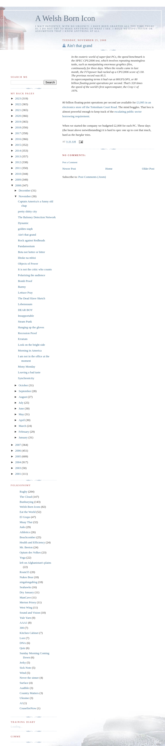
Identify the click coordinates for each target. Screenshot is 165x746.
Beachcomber (27, 537)
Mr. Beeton (26, 547)
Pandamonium (26, 246)
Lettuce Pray (25, 292)
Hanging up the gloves (31, 327)
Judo (22, 527)
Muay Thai (26, 522)
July (21, 402)
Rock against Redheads (31, 240)
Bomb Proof (25, 281)
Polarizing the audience (31, 275)
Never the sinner (29, 677)
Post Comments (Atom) (92, 177)
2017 (18, 133)
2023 (18, 98)
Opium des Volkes (30, 552)
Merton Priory (28, 602)
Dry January (27, 592)
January (24, 437)
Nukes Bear (26, 577)
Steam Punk (25, 321)
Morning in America (29, 350)
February (24, 431)
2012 (18, 162)
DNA (23, 643)
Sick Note (25, 667)
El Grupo (25, 517)
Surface (24, 682)
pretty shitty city (27, 211)
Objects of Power (28, 263)
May (22, 414)
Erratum (22, 339)
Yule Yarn (25, 617)
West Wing (26, 607)
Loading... (17, 726)
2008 (18, 185)
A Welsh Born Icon (65, 18)
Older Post (148, 168)
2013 (18, 156)
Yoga (23, 557)
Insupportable (26, 315)
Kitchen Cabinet (29, 633)
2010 (18, 173)
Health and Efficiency (32, 542)
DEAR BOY (25, 310)
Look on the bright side (31, 344)
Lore (22, 638)
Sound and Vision (30, 612)
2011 (18, 168)
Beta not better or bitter (31, 252)
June (22, 408)
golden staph (25, 228)
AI (21, 703)
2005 (18, 456)
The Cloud (26, 496)
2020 (18, 115)
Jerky (23, 662)
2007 (18, 444)
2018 (18, 127)
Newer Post (69, 168)
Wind (23, 672)
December (25, 190)
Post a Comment (69, 162)
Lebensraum (25, 304)
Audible (24, 688)
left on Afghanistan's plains (35, 562)
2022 (18, 104)
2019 (18, 121)
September (25, 391)
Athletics (25, 532)
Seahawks (25, 587)
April (22, 420)
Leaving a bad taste (29, 372)
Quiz (22, 648)
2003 (18, 468)
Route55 (24, 572)
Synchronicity (26, 378)
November (25, 196)
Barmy (22, 286)
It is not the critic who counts (35, 269)
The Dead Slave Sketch (31, 298)
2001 (18, 473)
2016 (18, 139)
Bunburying (26, 501)
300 (22, 627)
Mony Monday (26, 366)
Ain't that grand (79, 45)
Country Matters (29, 693)
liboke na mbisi (27, 257)
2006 (18, 450)
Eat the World (28, 512)
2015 (18, 144)
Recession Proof (27, 333)
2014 (18, 150)
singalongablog (28, 582)
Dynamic (23, 223)
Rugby (23, 491)
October (24, 385)
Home (109, 168)
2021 (18, 110)
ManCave (25, 597)
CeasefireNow (28, 708)
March (23, 425)
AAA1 (23, 622)
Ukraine (24, 698)
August (23, 397)
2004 (18, 462)
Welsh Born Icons (30, 506)
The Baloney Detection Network (37, 217)
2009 (18, 179)
